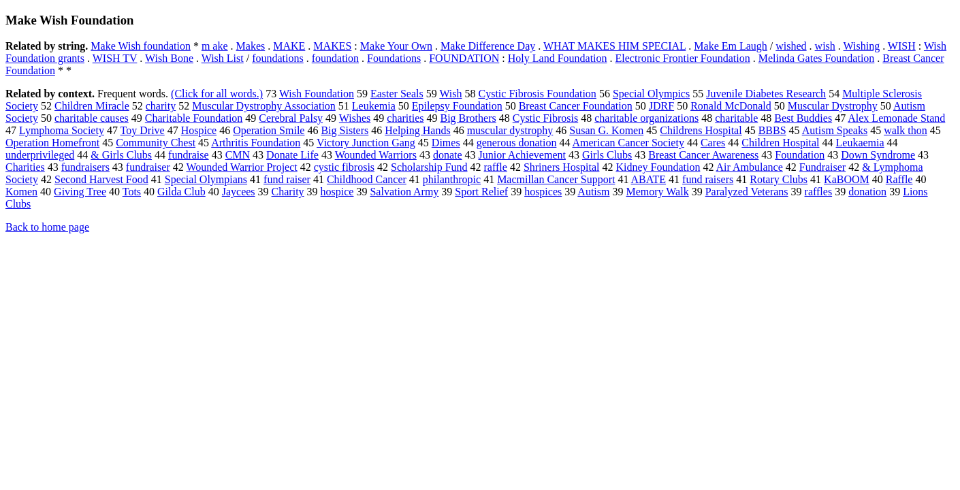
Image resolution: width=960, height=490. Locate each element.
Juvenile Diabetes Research (766, 93)
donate (447, 155)
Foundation (800, 155)
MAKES (332, 46)
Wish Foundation (316, 93)
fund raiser (286, 179)
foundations (278, 58)
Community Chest (155, 142)
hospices (543, 191)
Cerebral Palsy (291, 118)
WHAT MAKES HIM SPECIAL (614, 46)
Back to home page (47, 227)
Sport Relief (481, 191)
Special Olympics (651, 93)
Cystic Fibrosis (545, 118)
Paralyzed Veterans (746, 191)
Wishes (354, 118)
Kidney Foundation (657, 167)
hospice (337, 191)
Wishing (862, 46)
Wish (450, 93)
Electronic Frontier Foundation (682, 58)
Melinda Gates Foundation (816, 58)
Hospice (199, 130)
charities (405, 118)
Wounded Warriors (376, 155)
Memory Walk (657, 191)
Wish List (223, 58)
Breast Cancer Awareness (703, 155)
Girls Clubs (607, 155)
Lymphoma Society (61, 130)
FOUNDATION (464, 58)
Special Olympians (206, 179)
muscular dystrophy (510, 130)
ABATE (649, 179)
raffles (819, 191)
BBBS (772, 130)
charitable (736, 118)
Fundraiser (822, 167)
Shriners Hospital (562, 167)
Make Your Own (396, 46)
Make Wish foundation (141, 46)
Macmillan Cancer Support (556, 179)
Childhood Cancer (366, 179)
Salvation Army (404, 191)
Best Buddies (803, 118)
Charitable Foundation (194, 118)
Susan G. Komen (606, 130)
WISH (902, 46)
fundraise (188, 155)
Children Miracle (91, 106)
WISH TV (115, 58)
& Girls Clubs (121, 155)
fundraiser (148, 167)
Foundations (394, 58)
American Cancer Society (628, 142)
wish (825, 46)
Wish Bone (169, 58)
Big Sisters (344, 130)
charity (161, 106)
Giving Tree (80, 191)
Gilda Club (181, 191)
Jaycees (238, 191)
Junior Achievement (522, 155)
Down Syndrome (878, 155)
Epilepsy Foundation (457, 106)
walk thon (905, 130)
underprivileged (39, 155)
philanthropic (452, 179)
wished (790, 46)
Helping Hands (417, 130)
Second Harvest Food (101, 179)
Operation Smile (268, 130)
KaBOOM (846, 179)
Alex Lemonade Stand (896, 118)
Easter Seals (396, 93)
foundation (335, 58)
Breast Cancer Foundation (576, 106)
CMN (237, 155)
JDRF (661, 106)
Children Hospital (780, 142)
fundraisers (85, 167)
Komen (21, 191)
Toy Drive (143, 130)
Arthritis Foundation (255, 142)
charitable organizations (646, 118)
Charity (288, 191)
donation (867, 191)
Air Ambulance (749, 167)
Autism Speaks (834, 130)
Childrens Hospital (700, 130)
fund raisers (707, 179)
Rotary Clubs (778, 179)
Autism (593, 191)
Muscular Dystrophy (833, 106)
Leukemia (374, 106)
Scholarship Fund (429, 167)
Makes (251, 46)
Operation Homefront (52, 142)
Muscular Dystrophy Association (264, 106)
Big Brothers (468, 118)
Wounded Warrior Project (241, 167)
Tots (132, 191)
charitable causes (91, 118)
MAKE (289, 46)
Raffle (899, 179)
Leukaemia (860, 142)
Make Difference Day (488, 46)
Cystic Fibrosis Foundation (537, 93)
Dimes (446, 142)
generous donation (517, 142)
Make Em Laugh (730, 46)
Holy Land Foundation (557, 58)
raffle (495, 167)
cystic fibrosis (344, 167)
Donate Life (292, 155)
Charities (25, 167)
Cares (713, 142)
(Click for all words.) (217, 93)
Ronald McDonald (730, 106)
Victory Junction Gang (366, 142)
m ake (215, 46)
